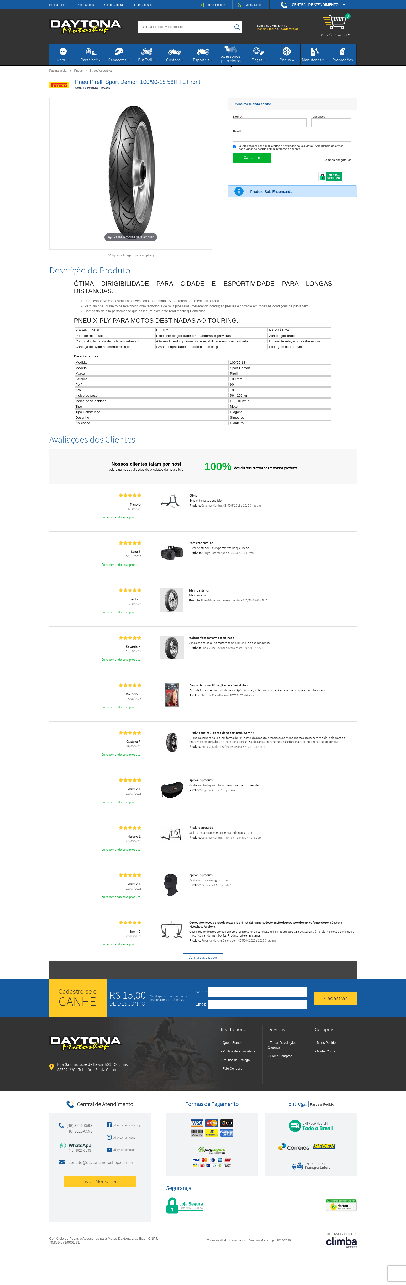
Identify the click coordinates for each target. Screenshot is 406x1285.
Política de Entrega (236, 1060)
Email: (238, 131)
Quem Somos (85, 4)
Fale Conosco (143, 4)
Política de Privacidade (239, 1051)
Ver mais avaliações (203, 957)
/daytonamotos (124, 1137)
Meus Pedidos (327, 1043)
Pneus (78, 70)
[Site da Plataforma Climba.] (341, 1240)
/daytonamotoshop (125, 1125)
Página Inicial (57, 4)
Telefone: (318, 116)
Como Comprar (114, 4)
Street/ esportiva (100, 70)
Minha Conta (326, 1051)
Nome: (238, 116)
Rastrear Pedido (322, 1104)
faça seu (267, 28)
